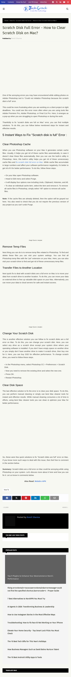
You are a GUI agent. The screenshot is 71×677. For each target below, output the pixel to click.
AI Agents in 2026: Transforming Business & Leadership (31, 607)
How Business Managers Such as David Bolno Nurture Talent (33, 649)
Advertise (43, 2)
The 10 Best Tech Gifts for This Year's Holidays (27, 641)
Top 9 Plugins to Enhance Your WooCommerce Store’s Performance (30, 577)
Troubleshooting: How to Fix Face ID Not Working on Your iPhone (35, 622)
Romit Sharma (16, 38)
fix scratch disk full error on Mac (29, 162)
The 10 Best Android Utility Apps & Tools (25, 657)
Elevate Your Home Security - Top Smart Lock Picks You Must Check (33, 632)
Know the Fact (21, 2)
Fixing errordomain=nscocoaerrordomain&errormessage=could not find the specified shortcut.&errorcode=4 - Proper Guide (35, 589)
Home (3, 2)
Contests (11, 2)
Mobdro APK (40, 481)
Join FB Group (33, 2)
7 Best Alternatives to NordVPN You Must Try (26, 598)
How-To (12, 20)
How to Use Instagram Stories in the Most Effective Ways (31, 614)
